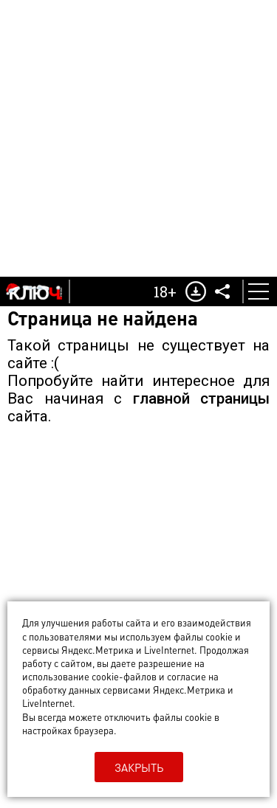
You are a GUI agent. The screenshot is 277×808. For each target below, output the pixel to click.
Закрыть (138, 767)
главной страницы (201, 398)
